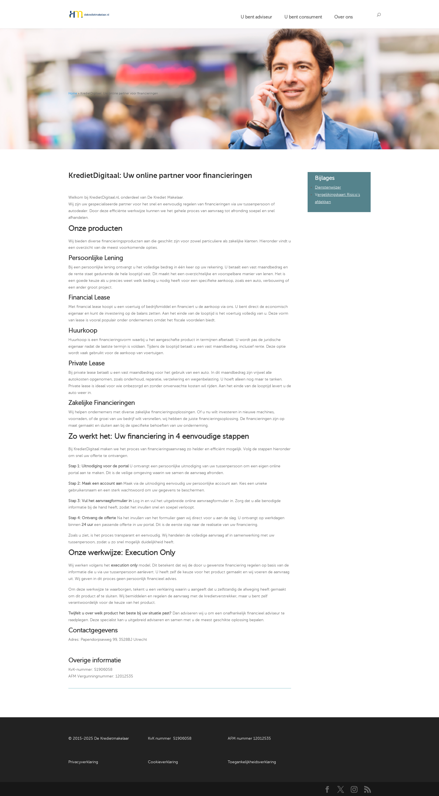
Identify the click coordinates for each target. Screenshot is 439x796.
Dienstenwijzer (328, 187)
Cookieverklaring (163, 762)
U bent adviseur (256, 17)
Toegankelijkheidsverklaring (252, 762)
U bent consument (303, 17)
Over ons (343, 17)
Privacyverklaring (83, 762)
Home (72, 93)
